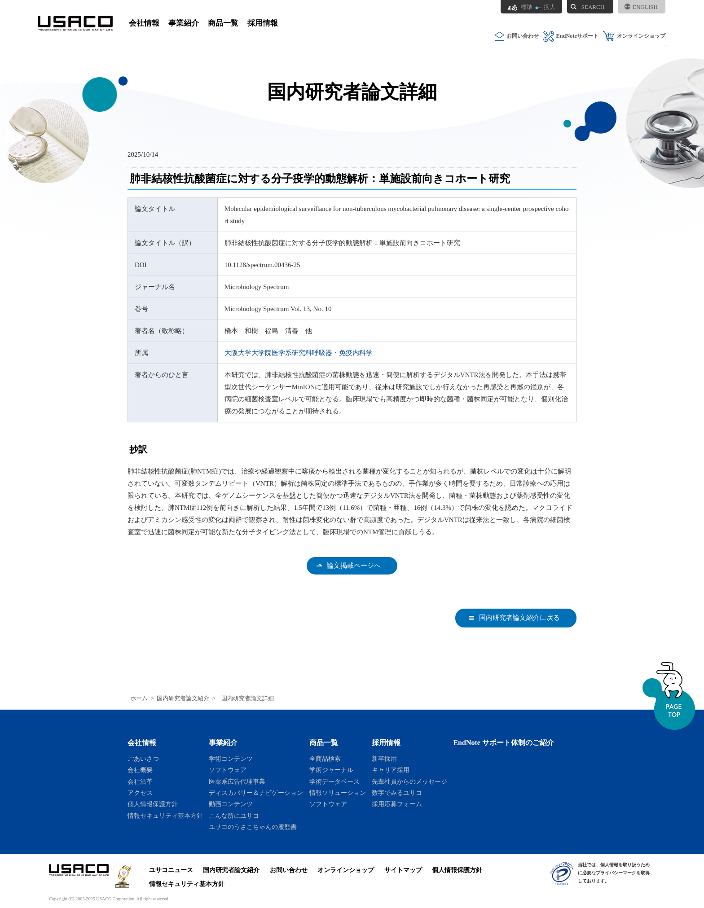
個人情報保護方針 (153, 803)
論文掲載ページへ (354, 565)
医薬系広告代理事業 (237, 781)
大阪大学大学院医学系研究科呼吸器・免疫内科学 (298, 352)
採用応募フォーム (397, 803)
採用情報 (262, 23)
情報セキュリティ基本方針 (165, 815)
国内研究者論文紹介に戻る (519, 617)
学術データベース (334, 781)
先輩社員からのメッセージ (409, 781)
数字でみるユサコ (397, 792)
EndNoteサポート (570, 36)
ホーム (139, 698)
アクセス (140, 792)
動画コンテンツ (231, 803)
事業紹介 (183, 23)
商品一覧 (223, 23)
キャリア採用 (390, 769)
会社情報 (144, 23)
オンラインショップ (634, 36)
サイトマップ (403, 869)
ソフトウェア (227, 769)
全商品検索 (325, 758)
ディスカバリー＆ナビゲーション (256, 792)
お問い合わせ (517, 36)
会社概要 (140, 769)
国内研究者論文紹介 (183, 698)
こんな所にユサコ (234, 815)
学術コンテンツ (231, 758)
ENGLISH (641, 7)
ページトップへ (668, 696)
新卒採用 (384, 758)
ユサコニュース (171, 869)
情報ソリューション (337, 792)
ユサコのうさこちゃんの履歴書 (253, 826)
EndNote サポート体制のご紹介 (503, 742)
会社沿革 (140, 781)
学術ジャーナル (331, 769)
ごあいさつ (143, 758)
